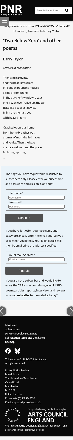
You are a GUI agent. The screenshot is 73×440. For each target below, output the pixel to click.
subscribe (23, 295)
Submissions (12, 329)
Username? (15, 193)
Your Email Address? (21, 254)
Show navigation (4, 21)
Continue (24, 217)
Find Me (24, 270)
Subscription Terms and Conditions (25, 337)
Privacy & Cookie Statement (21, 333)
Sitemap (10, 341)
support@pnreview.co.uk (26, 402)
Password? (15, 202)
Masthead (10, 325)
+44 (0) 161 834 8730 (24, 398)
